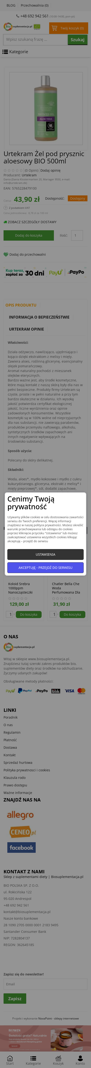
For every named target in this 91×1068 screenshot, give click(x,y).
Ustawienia (45, 554)
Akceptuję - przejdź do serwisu (46, 567)
